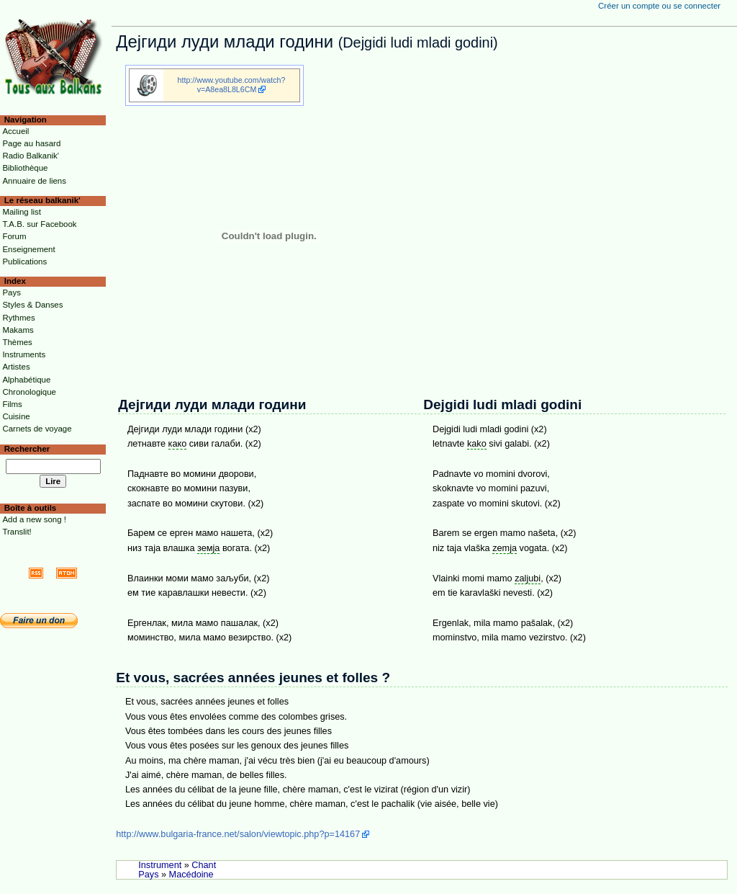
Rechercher (27, 448)
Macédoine (191, 875)
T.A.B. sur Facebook (39, 224)
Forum (14, 236)
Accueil (15, 131)
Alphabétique (26, 379)
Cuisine (16, 416)
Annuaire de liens (34, 180)
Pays (148, 875)
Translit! (16, 531)
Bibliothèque (25, 168)
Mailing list (21, 211)
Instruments (23, 354)
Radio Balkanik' (30, 155)
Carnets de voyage (36, 428)
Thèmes (17, 342)
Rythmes (18, 317)
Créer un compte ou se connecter (659, 5)
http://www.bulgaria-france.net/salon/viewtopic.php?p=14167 (238, 834)
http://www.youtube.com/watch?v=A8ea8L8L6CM (232, 85)
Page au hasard (31, 143)
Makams (17, 330)
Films (12, 404)
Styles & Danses (32, 304)
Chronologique (29, 392)
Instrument (159, 865)
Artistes (16, 366)
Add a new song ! (34, 519)
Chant (203, 865)
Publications (24, 261)
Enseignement (28, 249)
